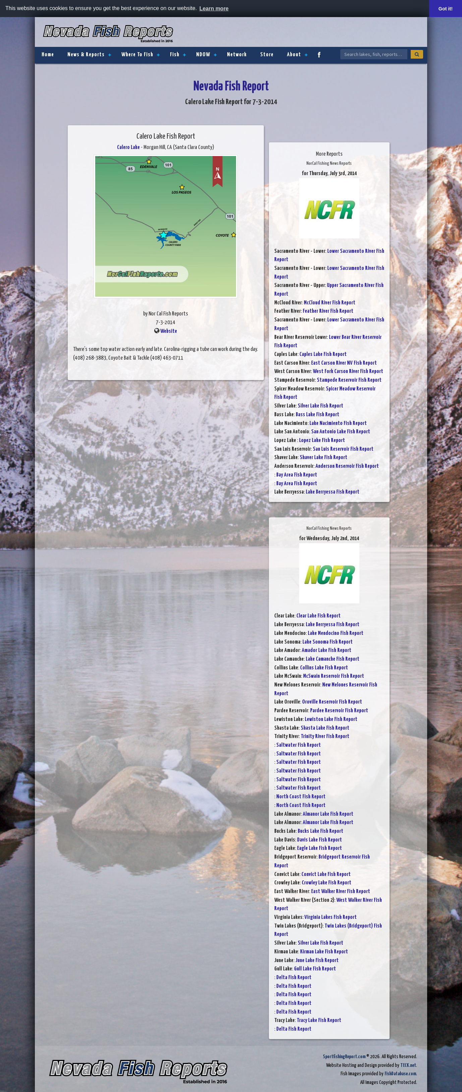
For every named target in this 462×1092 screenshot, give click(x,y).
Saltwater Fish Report (298, 745)
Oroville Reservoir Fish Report (332, 702)
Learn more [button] (214, 8)
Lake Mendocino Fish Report (335, 633)
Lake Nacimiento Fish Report (338, 423)
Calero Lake (128, 147)
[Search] (417, 54)
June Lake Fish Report (317, 960)
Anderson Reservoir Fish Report (347, 466)
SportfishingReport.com (344, 1056)
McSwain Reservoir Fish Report (333, 676)
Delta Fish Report (293, 977)
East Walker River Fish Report (340, 891)
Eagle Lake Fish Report (319, 848)
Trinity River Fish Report (325, 736)
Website (168, 331)
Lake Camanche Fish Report (332, 659)
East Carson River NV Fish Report (344, 363)
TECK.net (408, 1065)
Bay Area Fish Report (296, 475)
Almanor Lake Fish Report (328, 814)
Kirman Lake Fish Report (324, 952)
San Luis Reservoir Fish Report (343, 449)
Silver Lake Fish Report (320, 406)
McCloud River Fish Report (329, 303)
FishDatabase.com (400, 1073)
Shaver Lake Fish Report (323, 457)
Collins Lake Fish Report (324, 668)
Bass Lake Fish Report (317, 415)
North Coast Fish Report (301, 797)
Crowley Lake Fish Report (326, 883)
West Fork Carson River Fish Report (348, 371)
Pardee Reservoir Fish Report (339, 711)
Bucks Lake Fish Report (320, 831)
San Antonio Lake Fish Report (340, 432)
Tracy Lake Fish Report (319, 1020)
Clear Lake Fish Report (318, 616)
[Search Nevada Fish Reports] (373, 54)
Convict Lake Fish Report (326, 874)
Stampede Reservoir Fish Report (349, 380)
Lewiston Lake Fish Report (331, 719)
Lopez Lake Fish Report (322, 440)
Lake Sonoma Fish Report (327, 642)
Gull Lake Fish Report (315, 969)
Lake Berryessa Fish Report (332, 492)
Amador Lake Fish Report (326, 650)
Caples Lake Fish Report (323, 354)
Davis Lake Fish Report (319, 840)
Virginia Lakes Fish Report (330, 917)
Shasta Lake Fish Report (325, 728)
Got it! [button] (446, 8)
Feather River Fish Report (328, 311)
